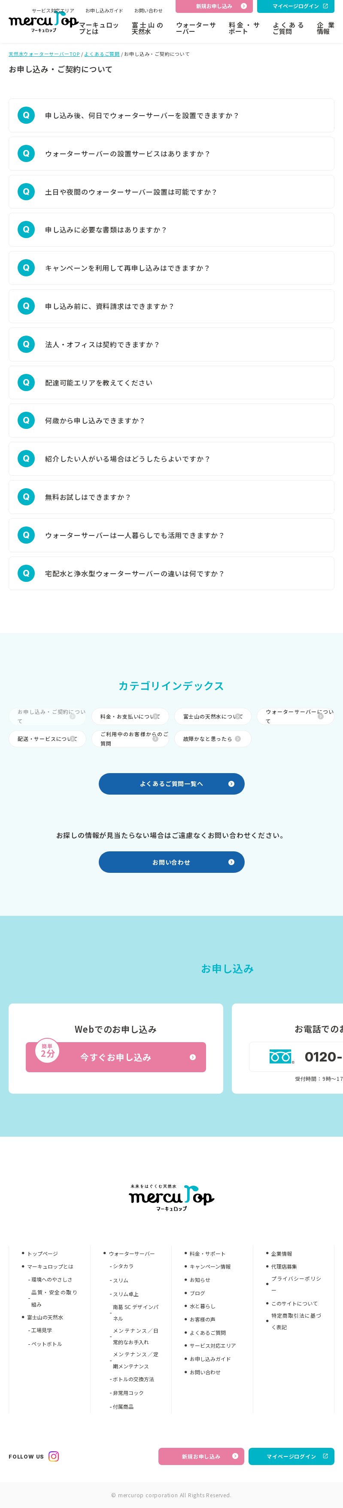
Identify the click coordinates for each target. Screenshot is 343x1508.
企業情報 (325, 28)
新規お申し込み (210, 1456)
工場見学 (41, 1330)
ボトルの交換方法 (133, 1379)
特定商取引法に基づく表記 (296, 1321)
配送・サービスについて (48, 738)
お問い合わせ (148, 10)
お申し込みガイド (104, 10)
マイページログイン (297, 1456)
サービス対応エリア (53, 10)
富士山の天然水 (147, 28)
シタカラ (123, 1265)
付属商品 (123, 1406)
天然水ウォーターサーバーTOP (44, 53)
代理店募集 (284, 1266)
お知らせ (200, 1279)
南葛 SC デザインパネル (136, 1312)
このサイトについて (294, 1303)
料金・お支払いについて (130, 716)
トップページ (42, 1253)
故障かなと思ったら (212, 738)
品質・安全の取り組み (54, 1298)
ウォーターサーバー (196, 28)
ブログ (197, 1293)
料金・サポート (244, 28)
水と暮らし (203, 1305)
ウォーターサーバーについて (300, 716)
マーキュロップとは (99, 28)
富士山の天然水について (213, 716)
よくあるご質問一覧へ (187, 783)
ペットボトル (46, 1343)
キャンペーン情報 (210, 1266)
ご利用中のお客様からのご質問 (134, 738)
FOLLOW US (34, 1456)
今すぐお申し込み (115, 1053)
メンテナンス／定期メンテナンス (136, 1360)
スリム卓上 (126, 1293)
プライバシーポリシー (296, 1284)
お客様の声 (203, 1319)
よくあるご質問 (288, 28)
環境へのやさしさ (52, 1279)
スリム (120, 1280)
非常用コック (128, 1392)
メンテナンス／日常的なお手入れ (136, 1336)
